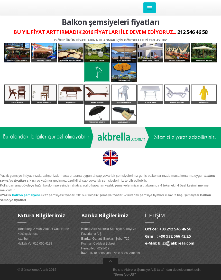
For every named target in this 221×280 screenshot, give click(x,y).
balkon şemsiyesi (26, 195)
